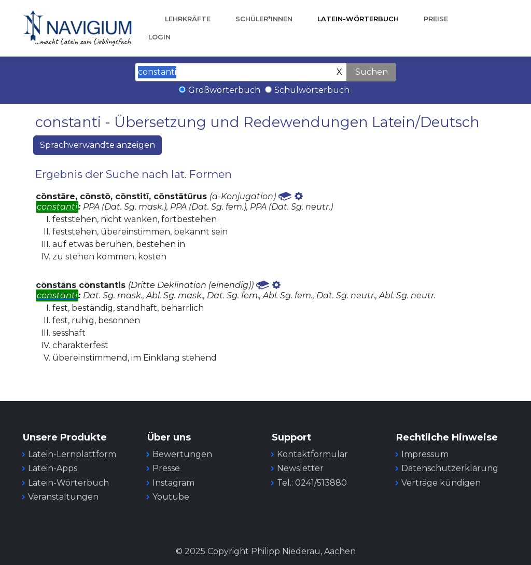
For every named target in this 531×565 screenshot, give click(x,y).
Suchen (371, 72)
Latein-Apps (52, 468)
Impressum (425, 454)
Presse (166, 468)
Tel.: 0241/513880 (312, 483)
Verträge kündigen (441, 483)
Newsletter (300, 468)
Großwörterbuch (224, 90)
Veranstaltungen (63, 497)
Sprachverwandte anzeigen (97, 145)
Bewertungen (182, 454)
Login (159, 37)
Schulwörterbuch (312, 90)
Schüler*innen (263, 19)
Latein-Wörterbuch (358, 19)
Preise (436, 19)
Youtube (170, 497)
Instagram (173, 483)
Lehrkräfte (188, 19)
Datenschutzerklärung (449, 468)
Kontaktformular (312, 454)
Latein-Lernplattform (72, 454)
